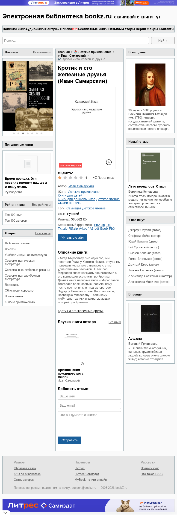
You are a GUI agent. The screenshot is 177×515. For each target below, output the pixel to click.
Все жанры (42, 233)
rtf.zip (73, 228)
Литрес (80, 468)
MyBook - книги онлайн (91, 479)
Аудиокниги (35, 29)
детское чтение (108, 199)
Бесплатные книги (93, 29)
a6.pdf (94, 228)
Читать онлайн (73, 237)
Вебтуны (52, 29)
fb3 (112, 228)
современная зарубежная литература (22, 277)
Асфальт (135, 338)
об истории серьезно (19, 290)
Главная (64, 52)
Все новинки (41, 52)
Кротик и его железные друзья (80, 311)
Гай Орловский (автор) (143, 247)
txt (108, 225)
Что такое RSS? (152, 474)
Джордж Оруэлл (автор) (144, 230)
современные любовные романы (27, 270)
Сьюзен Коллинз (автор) (144, 253)
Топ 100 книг (13, 215)
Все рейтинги (41, 204)
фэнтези (10, 249)
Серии (141, 29)
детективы (12, 284)
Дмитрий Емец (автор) (143, 264)
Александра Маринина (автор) (148, 282)
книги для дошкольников (76, 199)
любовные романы (17, 243)
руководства (13, 192)
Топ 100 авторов (16, 220)
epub (104, 228)
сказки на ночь (69, 203)
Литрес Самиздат (87, 474)
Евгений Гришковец (142, 343)
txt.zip (63, 228)
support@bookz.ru (84, 487)
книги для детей (70, 195)
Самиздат (73, 208)
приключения (14, 296)
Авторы (128, 29)
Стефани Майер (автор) (144, 235)
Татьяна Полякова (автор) (145, 270)
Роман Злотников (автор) (145, 258)
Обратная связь (25, 468)
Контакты (166, 29)
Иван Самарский (73, 55)
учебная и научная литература (26, 255)
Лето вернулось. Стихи (147, 186)
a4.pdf (83, 228)
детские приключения (95, 52)
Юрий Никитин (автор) (143, 241)
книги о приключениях (20, 302)
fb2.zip (99, 225)
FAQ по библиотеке (27, 474)
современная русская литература (20, 262)
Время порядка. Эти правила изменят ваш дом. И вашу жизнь (26, 183)
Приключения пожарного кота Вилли (70, 373)
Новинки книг (14, 29)
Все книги (115, 322)
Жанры (152, 29)
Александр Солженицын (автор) (149, 276)
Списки (66, 29)
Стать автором (24, 479)
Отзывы (115, 29)
